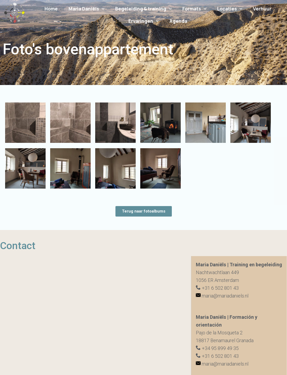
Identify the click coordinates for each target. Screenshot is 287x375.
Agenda (178, 21)
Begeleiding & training (143, 9)
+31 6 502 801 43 (217, 288)
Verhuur (262, 9)
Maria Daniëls (86, 9)
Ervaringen (143, 21)
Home (51, 9)
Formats (194, 9)
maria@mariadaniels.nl (222, 296)
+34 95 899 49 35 (217, 348)
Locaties (229, 9)
